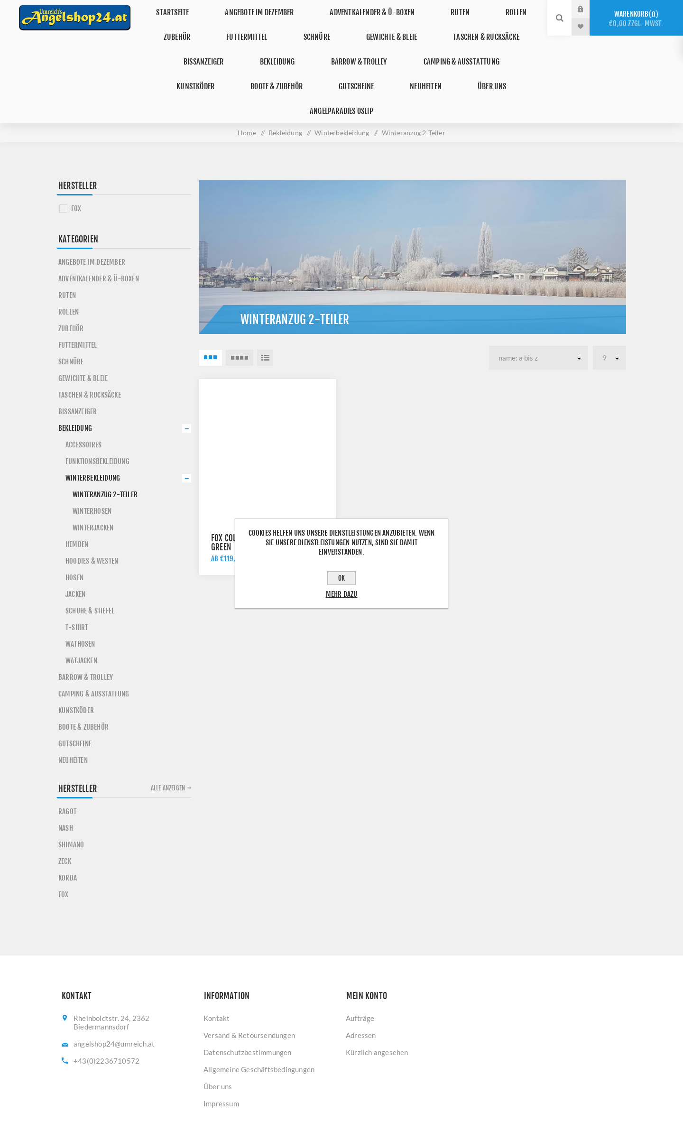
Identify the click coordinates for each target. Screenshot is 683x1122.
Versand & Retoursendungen (249, 982)
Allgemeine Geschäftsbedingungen (258, 1016)
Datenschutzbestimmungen (247, 999)
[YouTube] (355, 1081)
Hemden (76, 491)
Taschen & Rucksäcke (468, 26)
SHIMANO (71, 791)
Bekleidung (249, 44)
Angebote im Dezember (269, 9)
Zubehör (193, 26)
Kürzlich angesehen (377, 999)
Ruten (456, 9)
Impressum (221, 1050)
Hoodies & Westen (91, 507)
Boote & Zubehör (208, 61)
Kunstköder (501, 44)
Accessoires (83, 391)
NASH (65, 774)
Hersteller (77, 132)
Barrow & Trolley (322, 44)
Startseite (189, 9)
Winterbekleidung (92, 424)
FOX (76, 155)
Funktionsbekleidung (97, 408)
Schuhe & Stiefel (89, 557)
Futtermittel (254, 26)
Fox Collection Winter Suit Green (257, 489)
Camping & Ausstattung (417, 44)
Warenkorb (636, 18)
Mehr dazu (342, 594)
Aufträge (360, 965)
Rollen (500, 9)
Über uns (395, 61)
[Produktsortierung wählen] (538, 304)
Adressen (361, 982)
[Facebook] (327, 1081)
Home (247, 79)
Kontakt (216, 965)
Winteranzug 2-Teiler (105, 441)
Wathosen (80, 590)
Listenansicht (265, 305)
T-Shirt (76, 574)
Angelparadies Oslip (468, 61)
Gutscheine (280, 61)
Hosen (74, 524)
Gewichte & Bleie (380, 26)
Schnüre (313, 26)
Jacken (75, 541)
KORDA (67, 824)
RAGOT (67, 758)
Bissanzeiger (184, 44)
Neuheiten (339, 61)
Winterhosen (92, 458)
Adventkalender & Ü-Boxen (376, 9)
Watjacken (81, 607)
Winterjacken (93, 474)
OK (341, 578)
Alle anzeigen (168, 735)
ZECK (64, 808)
